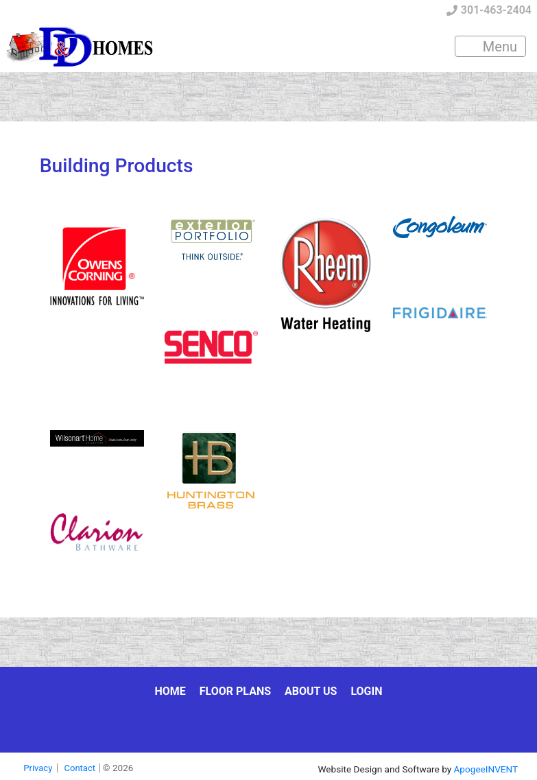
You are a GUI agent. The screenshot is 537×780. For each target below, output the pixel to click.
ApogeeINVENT (486, 769)
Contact (79, 768)
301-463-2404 (489, 9)
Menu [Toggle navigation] (491, 46)
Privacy (37, 768)
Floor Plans (235, 691)
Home (169, 691)
